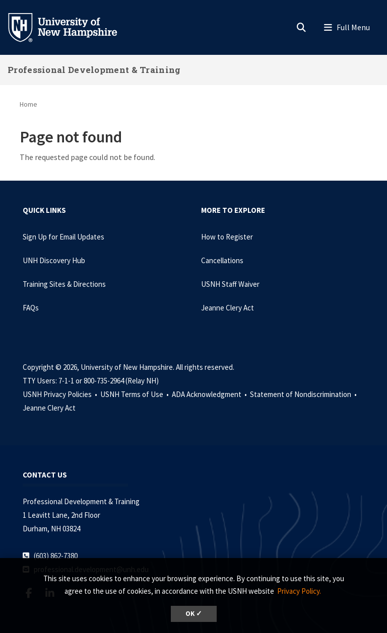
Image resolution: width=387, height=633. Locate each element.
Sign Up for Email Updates (63, 237)
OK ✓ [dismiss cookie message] (193, 613)
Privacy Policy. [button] (299, 591)
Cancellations (222, 260)
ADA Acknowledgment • (210, 394)
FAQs (31, 307)
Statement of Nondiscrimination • (304, 394)
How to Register (227, 237)
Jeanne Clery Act (227, 307)
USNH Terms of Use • (135, 394)
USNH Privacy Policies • (61, 394)
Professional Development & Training (94, 69)
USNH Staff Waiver (230, 284)
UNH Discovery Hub (54, 260)
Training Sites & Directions (64, 284)
